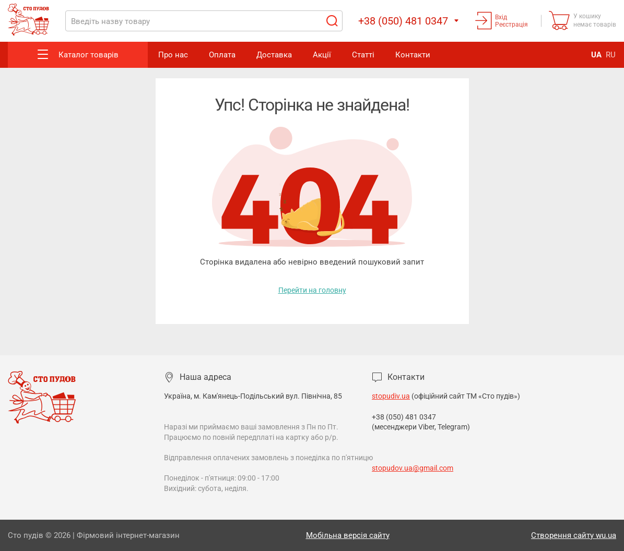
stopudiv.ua (391, 396)
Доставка (274, 54)
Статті (363, 54)
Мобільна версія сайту (348, 535)
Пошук (331, 21)
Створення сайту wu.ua (573, 535)
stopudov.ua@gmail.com (412, 468)
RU (611, 54)
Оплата (222, 54)
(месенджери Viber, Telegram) (421, 427)
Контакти (412, 54)
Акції (322, 54)
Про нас (173, 54)
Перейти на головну (312, 290)
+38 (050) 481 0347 (405, 417)
